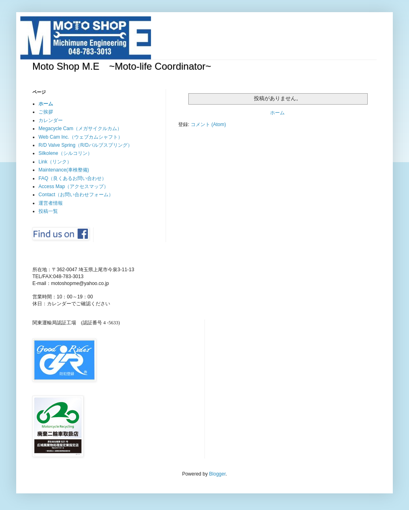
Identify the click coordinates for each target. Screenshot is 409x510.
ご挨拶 (45, 112)
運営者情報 (50, 203)
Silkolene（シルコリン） (65, 153)
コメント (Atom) (208, 124)
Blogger (217, 474)
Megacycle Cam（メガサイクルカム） (80, 128)
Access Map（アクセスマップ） (73, 186)
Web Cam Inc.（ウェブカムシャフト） (80, 137)
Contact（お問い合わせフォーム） (75, 194)
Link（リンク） (55, 162)
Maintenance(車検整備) (63, 170)
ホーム (277, 113)
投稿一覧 (48, 211)
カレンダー (50, 120)
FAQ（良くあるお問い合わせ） (72, 178)
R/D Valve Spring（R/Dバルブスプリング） (85, 145)
